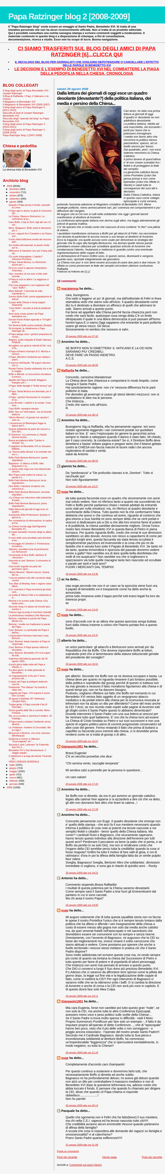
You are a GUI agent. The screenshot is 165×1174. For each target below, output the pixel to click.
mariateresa (69, 288)
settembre (15, 198)
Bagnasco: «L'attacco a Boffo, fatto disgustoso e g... (26, 464)
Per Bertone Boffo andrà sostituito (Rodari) (30, 325)
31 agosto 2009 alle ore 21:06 (82, 1144)
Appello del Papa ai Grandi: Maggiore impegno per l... (27, 381)
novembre (15, 192)
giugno (13, 768)
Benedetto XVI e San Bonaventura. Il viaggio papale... (27, 751)
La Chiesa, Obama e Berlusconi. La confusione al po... (26, 217)
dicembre (14, 189)
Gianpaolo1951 (72, 746)
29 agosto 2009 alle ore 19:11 (82, 996)
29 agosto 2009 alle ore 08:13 (82, 414)
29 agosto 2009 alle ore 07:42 (82, 336)
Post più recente (67, 1157)
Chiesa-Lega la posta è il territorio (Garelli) (30, 612)
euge (64, 491)
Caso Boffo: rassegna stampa (23, 408)
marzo (13, 777)
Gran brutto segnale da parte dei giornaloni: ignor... (25, 567)
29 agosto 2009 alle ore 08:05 (82, 365)
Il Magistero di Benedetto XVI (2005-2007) (26, 104)
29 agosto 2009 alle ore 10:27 (82, 486)
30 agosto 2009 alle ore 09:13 (82, 1105)
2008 (10, 787)
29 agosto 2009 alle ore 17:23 (82, 784)
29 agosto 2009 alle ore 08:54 (82, 460)
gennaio (14, 784)
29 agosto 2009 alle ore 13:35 (82, 574)
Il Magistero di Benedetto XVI (19, 101)
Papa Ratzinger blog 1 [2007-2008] (22, 135)
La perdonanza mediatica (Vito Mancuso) (29, 615)
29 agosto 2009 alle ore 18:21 (82, 872)
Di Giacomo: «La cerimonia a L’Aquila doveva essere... (27, 435)
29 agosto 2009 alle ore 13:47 (82, 635)
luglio (12, 765)
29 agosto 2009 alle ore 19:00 (82, 905)
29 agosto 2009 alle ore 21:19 (82, 1052)
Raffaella (67, 370)
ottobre (13, 195)
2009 (10, 185)
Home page (109, 1157)
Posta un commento (68, 1151)
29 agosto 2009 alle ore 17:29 (82, 809)
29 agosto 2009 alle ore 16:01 (82, 664)
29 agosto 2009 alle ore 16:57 (82, 741)
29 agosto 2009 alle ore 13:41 (82, 609)
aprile (12, 774)
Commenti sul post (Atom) (85, 1164)
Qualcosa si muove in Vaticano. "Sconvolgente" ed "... (24, 740)
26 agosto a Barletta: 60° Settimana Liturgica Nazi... (26, 699)
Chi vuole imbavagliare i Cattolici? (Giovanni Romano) (26, 257)
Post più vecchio (152, 1157)
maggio (13, 771)
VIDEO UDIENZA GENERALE (24, 761)
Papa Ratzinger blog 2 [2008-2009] (69, 16)
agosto (13, 201)
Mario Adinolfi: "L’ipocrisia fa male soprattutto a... (25, 292)
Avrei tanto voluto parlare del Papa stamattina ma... (26, 315)
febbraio (14, 780)
